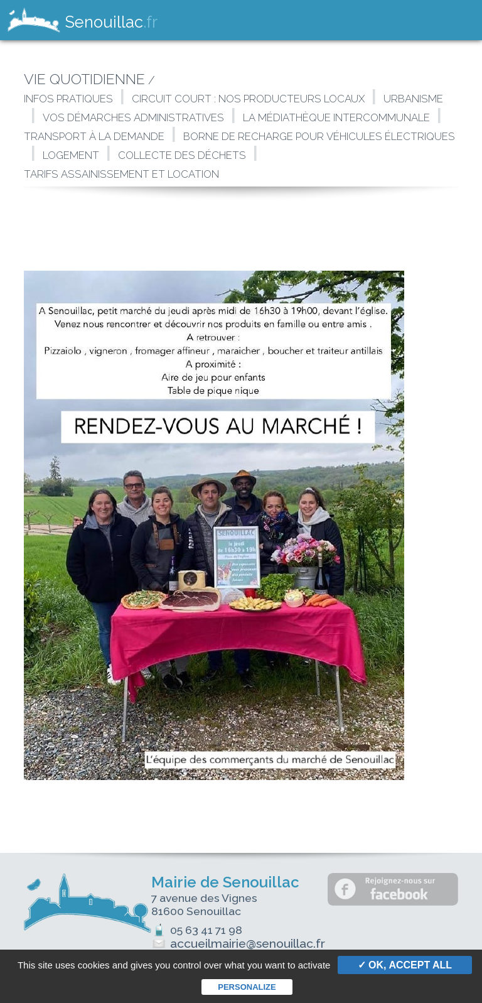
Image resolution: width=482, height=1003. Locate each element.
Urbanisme (413, 98)
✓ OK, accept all (405, 965)
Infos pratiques (68, 98)
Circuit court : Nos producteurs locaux (248, 98)
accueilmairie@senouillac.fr (238, 943)
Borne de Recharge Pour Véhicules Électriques (319, 136)
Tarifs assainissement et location (123, 174)
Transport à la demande (94, 136)
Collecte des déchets (182, 155)
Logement (71, 155)
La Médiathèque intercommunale (336, 117)
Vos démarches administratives (133, 117)
